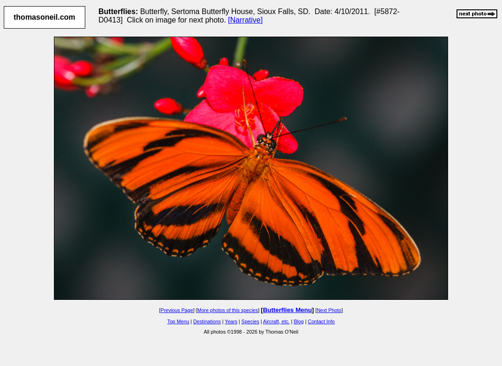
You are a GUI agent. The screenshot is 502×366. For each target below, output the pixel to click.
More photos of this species (227, 310)
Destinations (207, 321)
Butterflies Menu (287, 309)
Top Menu (178, 321)
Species (250, 321)
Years (231, 321)
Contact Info (321, 321)
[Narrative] (245, 20)
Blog (299, 321)
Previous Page (177, 310)
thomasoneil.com (44, 17)
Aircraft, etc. (276, 321)
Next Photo (329, 310)
